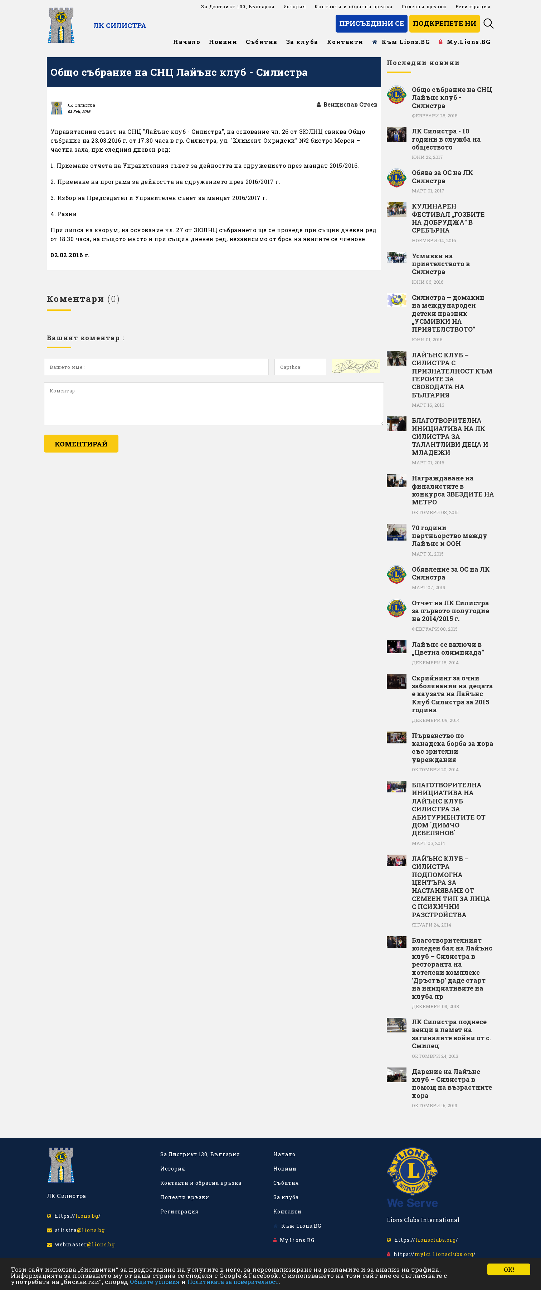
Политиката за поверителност (233, 1281)
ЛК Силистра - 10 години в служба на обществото (446, 139)
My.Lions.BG (465, 41)
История (294, 6)
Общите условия (155, 1281)
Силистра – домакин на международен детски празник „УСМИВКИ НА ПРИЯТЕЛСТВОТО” (448, 313)
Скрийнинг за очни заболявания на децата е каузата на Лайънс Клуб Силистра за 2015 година (452, 694)
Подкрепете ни (444, 23)
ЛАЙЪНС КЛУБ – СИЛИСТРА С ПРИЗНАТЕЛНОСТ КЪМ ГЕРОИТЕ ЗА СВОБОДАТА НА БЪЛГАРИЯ (452, 375)
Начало (186, 41)
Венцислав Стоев (347, 104)
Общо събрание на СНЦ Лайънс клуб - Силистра (452, 97)
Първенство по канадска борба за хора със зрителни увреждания (452, 748)
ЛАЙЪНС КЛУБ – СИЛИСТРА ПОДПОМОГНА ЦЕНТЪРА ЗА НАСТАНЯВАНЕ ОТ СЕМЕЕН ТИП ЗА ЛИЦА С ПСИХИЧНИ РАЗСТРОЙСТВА (451, 887)
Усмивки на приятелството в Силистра (441, 264)
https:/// (74, 1215)
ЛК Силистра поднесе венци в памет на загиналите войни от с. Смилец (451, 1034)
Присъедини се (371, 23)
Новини (223, 41)
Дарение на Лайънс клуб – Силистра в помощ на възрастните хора (452, 1083)
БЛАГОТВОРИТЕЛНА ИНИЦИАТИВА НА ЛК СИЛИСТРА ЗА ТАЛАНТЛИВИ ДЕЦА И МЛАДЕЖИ (450, 436)
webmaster (81, 1244)
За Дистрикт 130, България (238, 6)
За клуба (302, 41)
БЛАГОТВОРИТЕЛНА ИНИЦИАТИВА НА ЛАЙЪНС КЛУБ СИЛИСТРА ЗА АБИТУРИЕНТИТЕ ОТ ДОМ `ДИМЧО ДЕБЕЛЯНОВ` (449, 809)
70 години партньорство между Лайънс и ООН (449, 536)
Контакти (345, 41)
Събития (262, 41)
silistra (76, 1230)
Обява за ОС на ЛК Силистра (442, 176)
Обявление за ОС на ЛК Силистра (451, 573)
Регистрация (473, 6)
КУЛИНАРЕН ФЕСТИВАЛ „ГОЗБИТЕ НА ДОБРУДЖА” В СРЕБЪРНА (448, 218)
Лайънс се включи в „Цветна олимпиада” (448, 648)
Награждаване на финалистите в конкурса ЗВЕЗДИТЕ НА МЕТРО (453, 490)
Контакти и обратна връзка (354, 6)
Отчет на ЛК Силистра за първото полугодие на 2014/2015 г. (450, 611)
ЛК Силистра (119, 25)
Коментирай (81, 443)
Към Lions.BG (401, 41)
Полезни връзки (424, 6)
